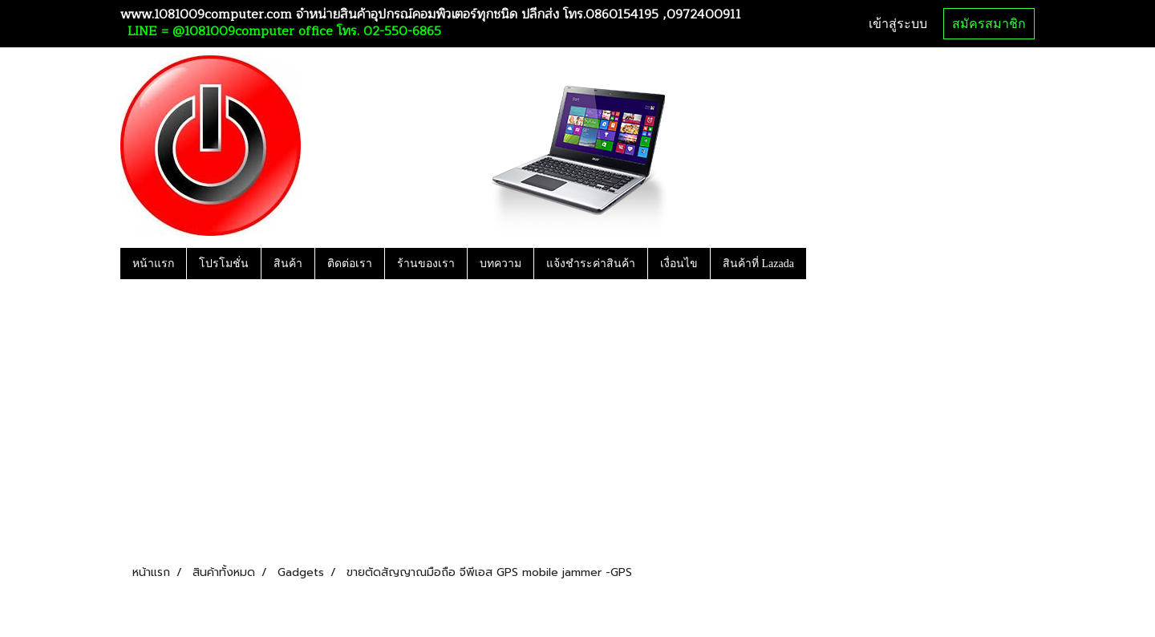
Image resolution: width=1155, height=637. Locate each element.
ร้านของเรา (426, 264)
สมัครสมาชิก (989, 23)
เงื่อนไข (679, 264)
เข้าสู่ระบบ (898, 23)
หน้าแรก (153, 264)
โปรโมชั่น (224, 264)
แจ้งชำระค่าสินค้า (590, 264)
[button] (820, 263)
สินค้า (288, 264)
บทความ (500, 264)
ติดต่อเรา (349, 264)
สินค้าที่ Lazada (758, 264)
